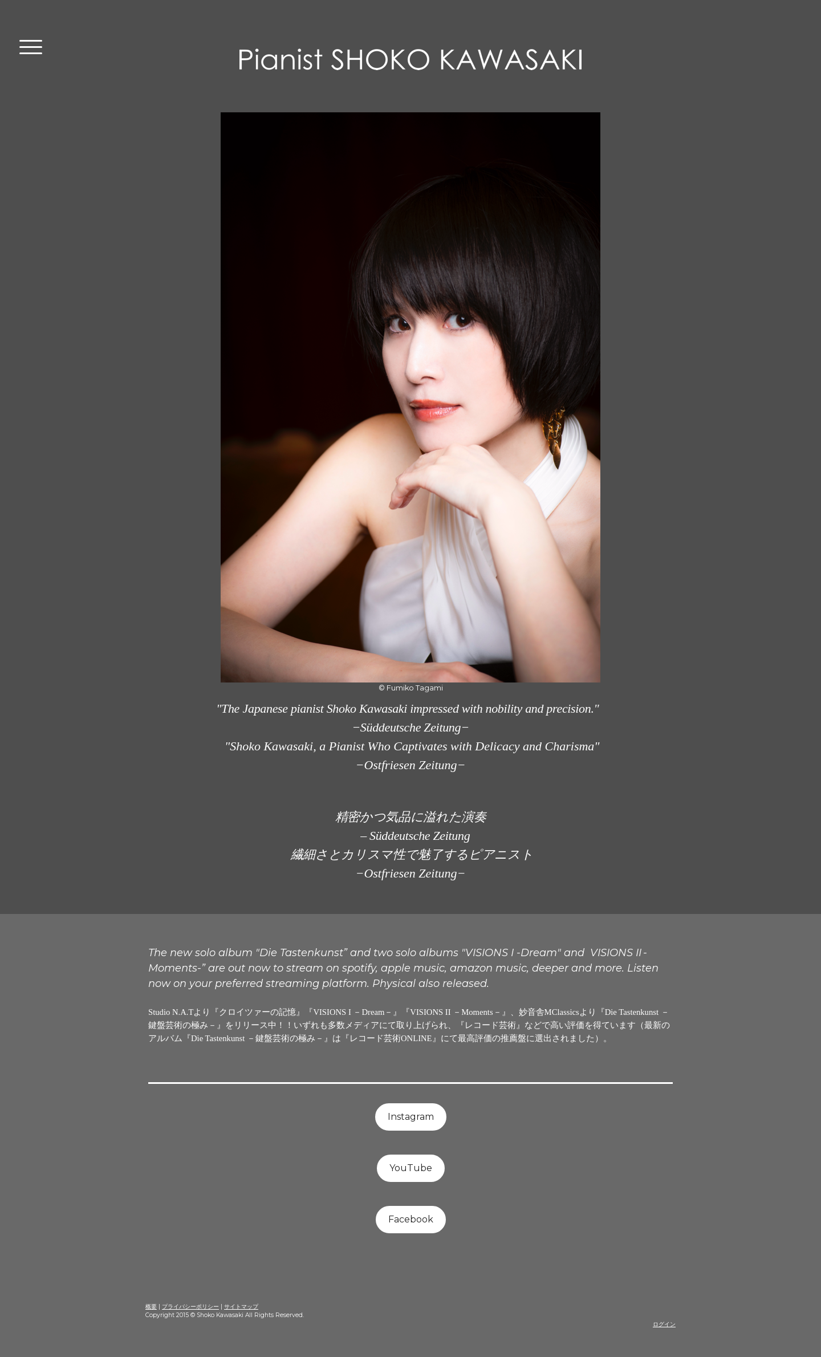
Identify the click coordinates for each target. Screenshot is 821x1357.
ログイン (664, 1324)
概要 (151, 1306)
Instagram (411, 1116)
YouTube (410, 1168)
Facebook (410, 1219)
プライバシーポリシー (190, 1306)
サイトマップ (241, 1306)
